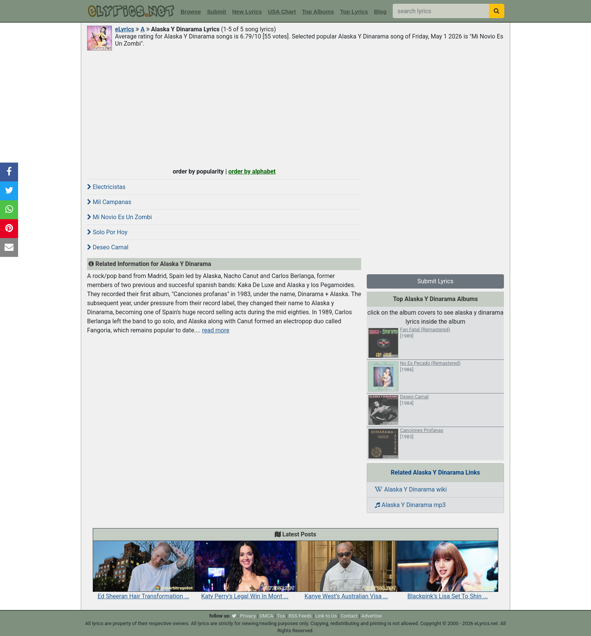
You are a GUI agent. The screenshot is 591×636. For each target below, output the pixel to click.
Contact (348, 616)
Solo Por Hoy (107, 232)
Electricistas (106, 186)
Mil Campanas (109, 202)
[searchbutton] (496, 11)
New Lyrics (247, 11)
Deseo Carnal (108, 247)
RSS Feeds (300, 616)
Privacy (248, 616)
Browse (191, 11)
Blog (380, 11)
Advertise (371, 616)
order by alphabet (252, 171)
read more (215, 330)
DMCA (266, 616)
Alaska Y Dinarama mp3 (410, 504)
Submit (216, 11)
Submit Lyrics (435, 281)
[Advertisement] (295, 108)
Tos (281, 616)
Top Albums (318, 11)
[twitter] (234, 616)
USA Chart (282, 11)
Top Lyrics (354, 11)
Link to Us (326, 616)
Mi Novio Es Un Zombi (119, 217)
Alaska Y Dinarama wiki (411, 489)
